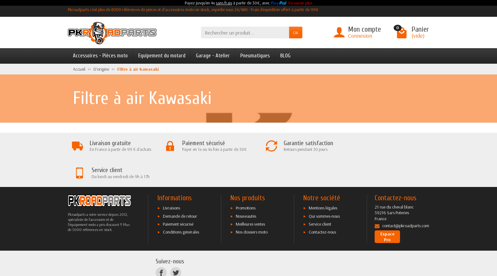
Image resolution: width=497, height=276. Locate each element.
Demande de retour (180, 189)
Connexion (360, 35)
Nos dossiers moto (252, 205)
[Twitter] (175, 245)
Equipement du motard (161, 56)
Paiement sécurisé (178, 197)
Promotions (245, 181)
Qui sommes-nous (324, 189)
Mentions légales (323, 181)
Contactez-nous (322, 205)
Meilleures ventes (250, 197)
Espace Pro (387, 209)
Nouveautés (246, 189)
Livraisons (171, 181)
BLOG (285, 56)
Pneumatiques (255, 56)
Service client (320, 197)
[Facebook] (161, 245)
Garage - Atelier (213, 56)
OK (296, 32)
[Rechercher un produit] (245, 32)
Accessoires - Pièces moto (100, 56)
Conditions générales (181, 205)
